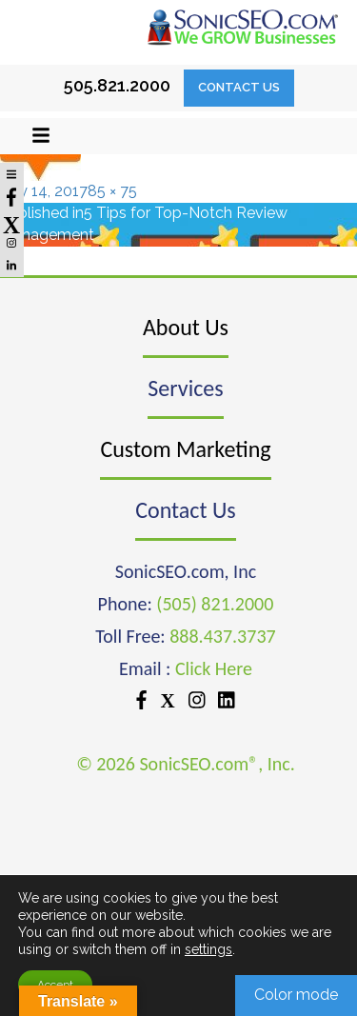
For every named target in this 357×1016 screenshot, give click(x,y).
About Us (185, 327)
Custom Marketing (185, 449)
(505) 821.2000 (214, 603)
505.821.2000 (117, 85)
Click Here (213, 668)
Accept (55, 984)
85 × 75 (112, 191)
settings (208, 949)
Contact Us (239, 87)
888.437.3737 (222, 636)
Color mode (296, 995)
